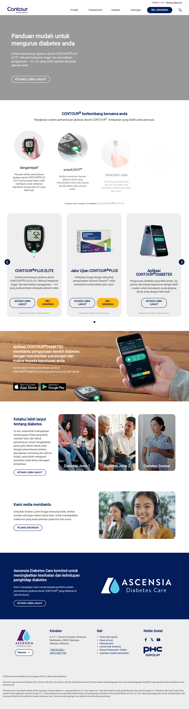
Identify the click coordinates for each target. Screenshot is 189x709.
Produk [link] (74, 10)
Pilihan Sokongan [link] (28, 527)
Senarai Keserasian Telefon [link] (113, 649)
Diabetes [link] (115, 10)
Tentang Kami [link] (95, 10)
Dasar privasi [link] (106, 640)
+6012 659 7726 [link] (58, 653)
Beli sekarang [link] (48, 303)
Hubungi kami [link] (107, 643)
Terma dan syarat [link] (108, 637)
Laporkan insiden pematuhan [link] (114, 653)
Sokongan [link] (136, 10)
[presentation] (7, 262)
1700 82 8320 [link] (57, 649)
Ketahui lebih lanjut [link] (30, 79)
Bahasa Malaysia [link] (174, 2)
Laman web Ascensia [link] (110, 646)
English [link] (155, 2)
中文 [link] (163, 2)
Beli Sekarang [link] (159, 10)
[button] (94, 322)
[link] (16, 10)
